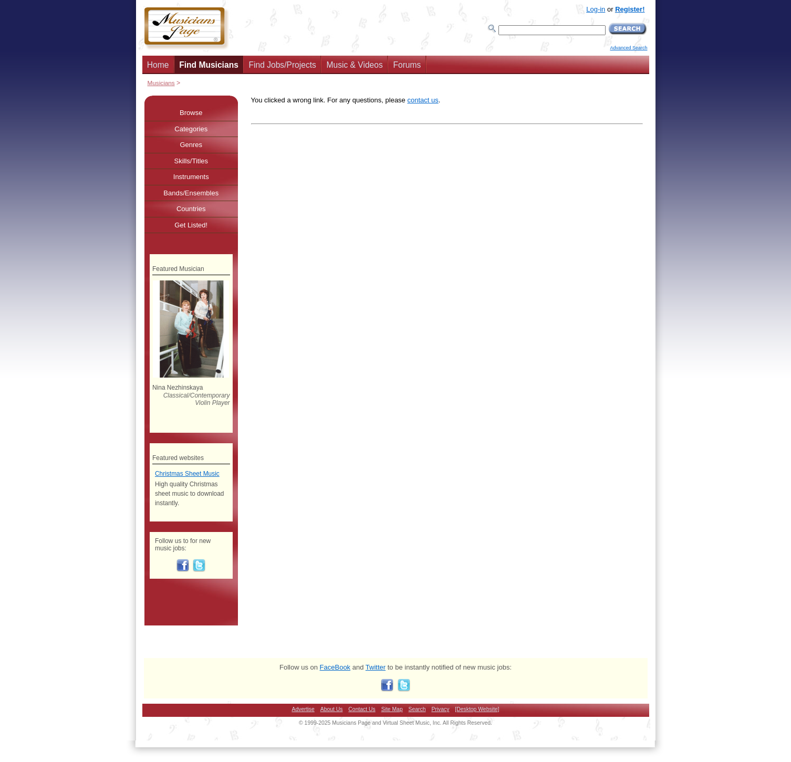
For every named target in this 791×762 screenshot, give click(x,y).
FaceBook (335, 667)
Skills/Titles (191, 161)
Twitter (376, 667)
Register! (629, 9)
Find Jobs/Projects (282, 64)
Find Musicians (208, 64)
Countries (191, 209)
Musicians (161, 82)
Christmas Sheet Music (187, 473)
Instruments (191, 177)
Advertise (303, 709)
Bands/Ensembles (190, 193)
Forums (407, 64)
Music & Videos (355, 64)
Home (158, 64)
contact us (422, 100)
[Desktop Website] (477, 709)
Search (417, 709)
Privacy (440, 709)
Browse (191, 113)
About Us (331, 709)
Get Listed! (190, 225)
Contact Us (361, 709)
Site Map (392, 709)
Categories (190, 129)
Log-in (595, 9)
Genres (191, 145)
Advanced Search (628, 47)
